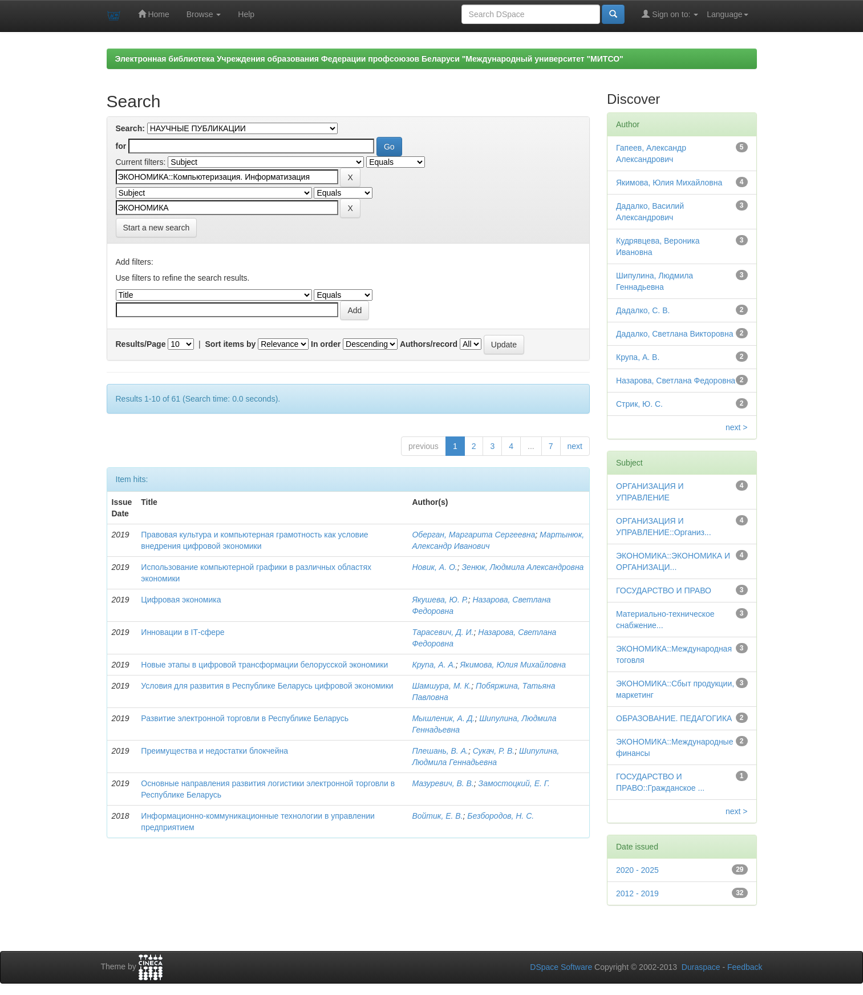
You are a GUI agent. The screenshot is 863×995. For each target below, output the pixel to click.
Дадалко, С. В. (643, 310)
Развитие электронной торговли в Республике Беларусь (245, 718)
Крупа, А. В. (637, 357)
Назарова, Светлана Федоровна (675, 380)
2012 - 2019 (637, 893)
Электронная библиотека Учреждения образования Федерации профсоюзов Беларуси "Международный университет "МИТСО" (369, 58)
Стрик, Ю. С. (639, 403)
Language (727, 14)
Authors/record (428, 344)
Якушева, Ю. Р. (440, 599)
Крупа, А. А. (433, 664)
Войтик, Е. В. (437, 815)
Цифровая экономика (181, 599)
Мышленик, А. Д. (443, 718)
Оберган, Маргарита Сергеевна (473, 534)
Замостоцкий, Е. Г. (514, 783)
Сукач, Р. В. (494, 750)
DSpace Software (561, 967)
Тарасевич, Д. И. (442, 632)
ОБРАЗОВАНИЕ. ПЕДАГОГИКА (674, 718)
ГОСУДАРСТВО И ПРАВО (663, 590)
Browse (204, 14)
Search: (130, 128)
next (575, 446)
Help (246, 14)
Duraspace (701, 967)
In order (326, 344)
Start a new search (156, 227)
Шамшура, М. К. (441, 685)
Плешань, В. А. (440, 750)
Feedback (744, 967)
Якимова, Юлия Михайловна (513, 664)
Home (153, 14)
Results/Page (141, 344)
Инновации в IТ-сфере (182, 632)
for (121, 146)
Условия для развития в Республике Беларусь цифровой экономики (267, 685)
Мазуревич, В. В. (442, 783)
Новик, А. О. (434, 567)
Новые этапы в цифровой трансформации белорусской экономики (264, 664)
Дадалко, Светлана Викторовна (674, 333)
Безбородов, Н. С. (500, 815)
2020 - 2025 (637, 870)
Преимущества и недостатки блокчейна (214, 750)
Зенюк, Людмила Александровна (523, 567)
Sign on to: (670, 14)
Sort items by (230, 344)
